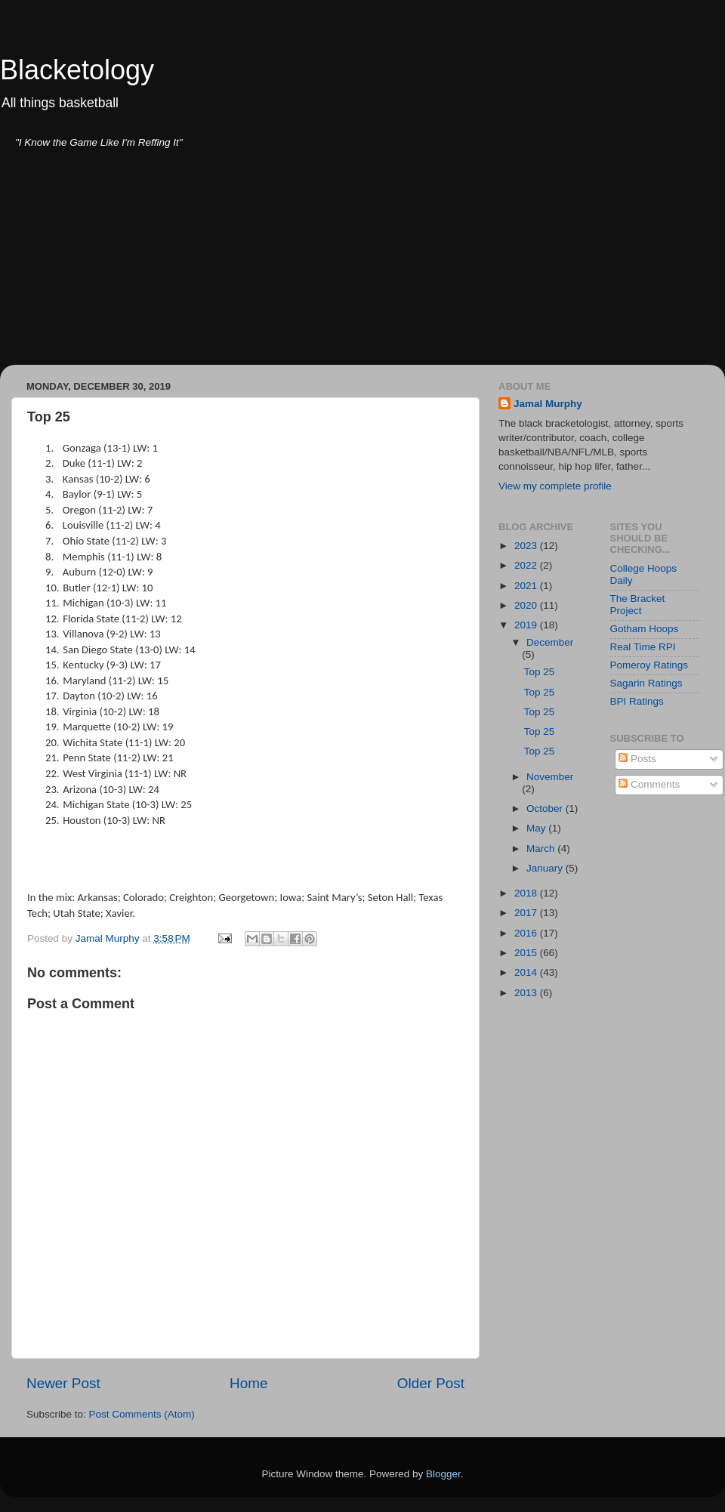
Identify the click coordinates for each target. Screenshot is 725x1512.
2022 (527, 565)
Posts (637, 758)
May (537, 828)
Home (248, 1383)
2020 (527, 605)
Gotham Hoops (644, 628)
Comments (649, 784)
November (549, 776)
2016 (527, 933)
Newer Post (63, 1383)
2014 (527, 972)
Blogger (443, 1474)
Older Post (430, 1383)
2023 (527, 545)
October (546, 808)
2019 (527, 625)
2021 (527, 585)
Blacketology (77, 69)
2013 (527, 992)
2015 (527, 952)
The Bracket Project (637, 604)
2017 (527, 912)
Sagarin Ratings (646, 683)
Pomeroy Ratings (649, 665)
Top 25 (539, 671)
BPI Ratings (637, 701)
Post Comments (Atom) (142, 1414)
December (549, 642)
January (546, 868)
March (541, 848)
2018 (527, 893)
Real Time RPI (643, 647)
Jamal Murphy (548, 403)
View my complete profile (555, 486)
